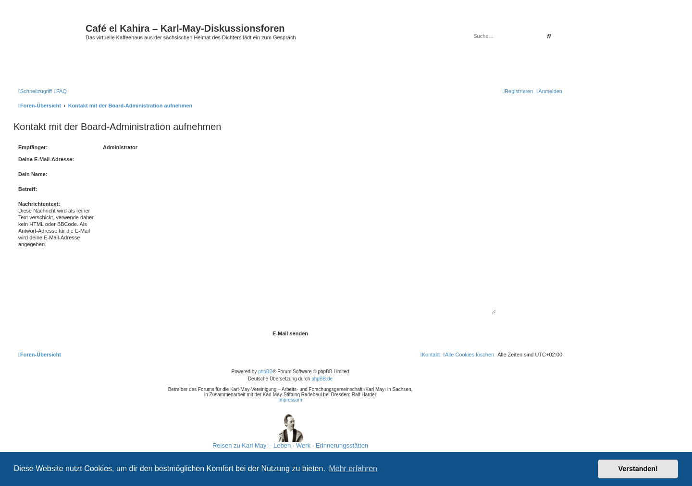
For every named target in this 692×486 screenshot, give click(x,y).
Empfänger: (33, 147)
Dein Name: (33, 174)
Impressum (290, 400)
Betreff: (27, 189)
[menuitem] (60, 91)
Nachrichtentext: (39, 204)
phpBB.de (322, 378)
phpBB (265, 371)
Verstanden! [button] (638, 469)
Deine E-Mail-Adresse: (46, 159)
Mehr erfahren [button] (353, 468)
